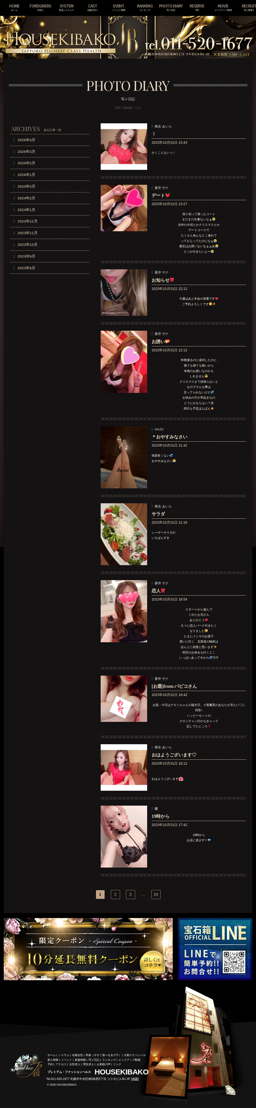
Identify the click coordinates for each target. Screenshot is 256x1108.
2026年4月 (27, 140)
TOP (118, 108)
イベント (66, 1059)
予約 (50, 1064)
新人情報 (52, 1059)
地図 (135, 1079)
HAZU (159, 429)
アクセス (61, 1064)
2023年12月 (28, 221)
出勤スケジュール (135, 1055)
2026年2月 (27, 163)
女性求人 (74, 1064)
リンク (117, 1064)
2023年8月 (27, 268)
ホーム (51, 1055)
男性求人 (88, 1064)
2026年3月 (27, 151)
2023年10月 (28, 244)
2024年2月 (27, 198)
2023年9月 (27, 256)
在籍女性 (77, 1055)
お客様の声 (103, 1064)
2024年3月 (27, 186)
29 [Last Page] (156, 894)
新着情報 (80, 1059)
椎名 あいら (163, 126)
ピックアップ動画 (129, 1059)
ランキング (109, 1059)
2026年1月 (27, 175)
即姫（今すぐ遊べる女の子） (103, 1055)
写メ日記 (93, 1059)
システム (63, 1055)
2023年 (128, 108)
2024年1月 (27, 210)
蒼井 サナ (162, 188)
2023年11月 (28, 233)
